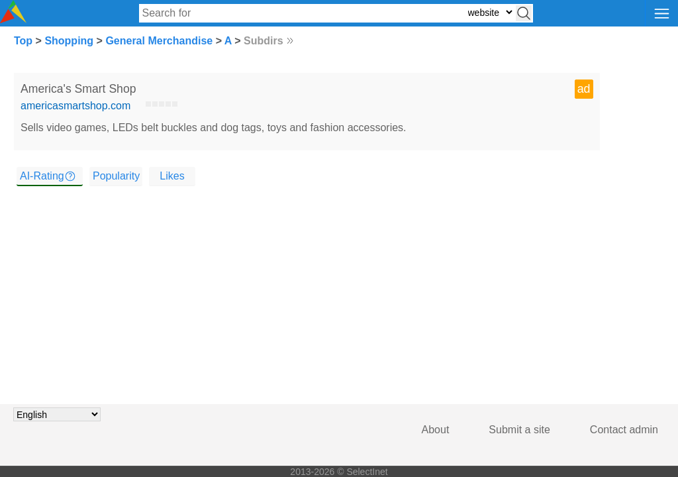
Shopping (68, 40)
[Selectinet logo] (13, 19)
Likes (172, 176)
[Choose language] (57, 414)
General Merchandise (159, 40)
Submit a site (519, 429)
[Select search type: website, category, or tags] (489, 12)
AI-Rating (42, 176)
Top (23, 40)
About (436, 429)
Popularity (116, 176)
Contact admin (624, 429)
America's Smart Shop (78, 88)
